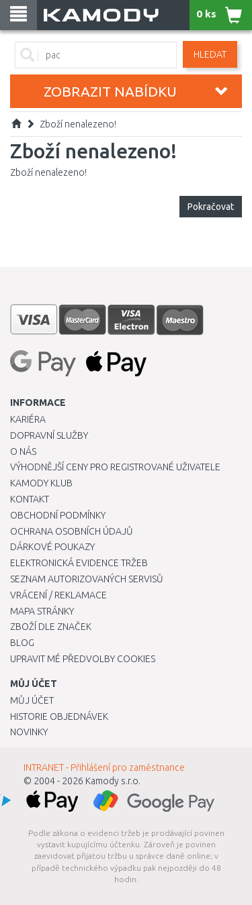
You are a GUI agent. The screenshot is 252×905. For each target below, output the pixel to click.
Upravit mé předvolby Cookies (82, 658)
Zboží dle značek (50, 626)
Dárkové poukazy (52, 546)
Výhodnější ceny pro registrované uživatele (115, 467)
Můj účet (32, 700)
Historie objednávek (59, 716)
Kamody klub (41, 483)
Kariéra (28, 419)
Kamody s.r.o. (112, 781)
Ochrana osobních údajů (71, 531)
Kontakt (29, 499)
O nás (23, 451)
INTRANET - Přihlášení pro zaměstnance (104, 767)
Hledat (210, 54)
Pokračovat (210, 206)
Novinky (29, 732)
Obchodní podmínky (58, 515)
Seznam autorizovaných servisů (86, 579)
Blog (22, 642)
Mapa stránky (42, 611)
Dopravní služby (49, 435)
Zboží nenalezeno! (78, 124)
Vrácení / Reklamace (58, 595)
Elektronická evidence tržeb (79, 562)
